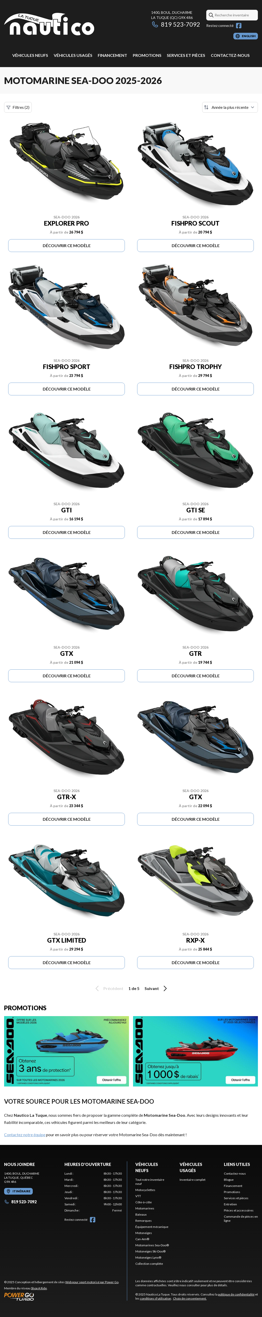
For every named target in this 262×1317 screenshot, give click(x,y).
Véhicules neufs (30, 55)
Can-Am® (142, 1239)
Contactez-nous (230, 55)
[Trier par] (230, 107)
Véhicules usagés (73, 55)
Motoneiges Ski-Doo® (150, 1251)
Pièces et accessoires (239, 1210)
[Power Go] (61, 1296)
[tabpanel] (93, 1192)
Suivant (157, 988)
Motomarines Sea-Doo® (152, 1245)
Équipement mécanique (151, 1227)
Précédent (108, 988)
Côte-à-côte (143, 1202)
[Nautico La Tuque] (49, 24)
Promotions (147, 55)
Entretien (230, 1204)
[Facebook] (239, 26)
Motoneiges (143, 1233)
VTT (138, 1196)
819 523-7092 (175, 24)
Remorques (143, 1221)
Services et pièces (186, 55)
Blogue (229, 1180)
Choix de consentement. (190, 1298)
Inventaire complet (192, 1180)
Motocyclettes (145, 1190)
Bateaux (141, 1214)
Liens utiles (237, 1164)
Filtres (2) (17, 107)
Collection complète (149, 1264)
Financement (112, 55)
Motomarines (144, 1208)
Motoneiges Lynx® (148, 1257)
